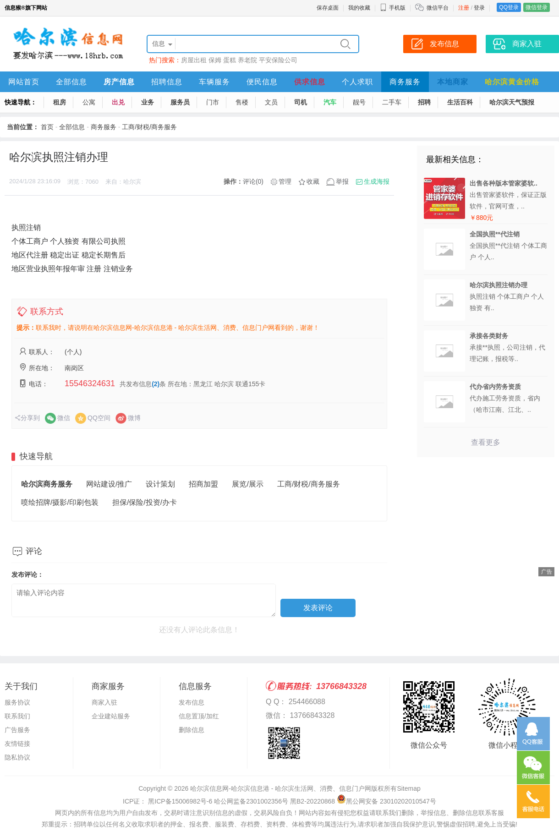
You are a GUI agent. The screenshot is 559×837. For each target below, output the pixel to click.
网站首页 (23, 82)
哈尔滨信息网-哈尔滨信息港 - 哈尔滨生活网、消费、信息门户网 (280, 788)
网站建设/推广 (109, 484)
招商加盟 (203, 484)
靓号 (359, 102)
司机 (300, 102)
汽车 (329, 102)
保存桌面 (328, 8)
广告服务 (17, 729)
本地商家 (452, 82)
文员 (271, 102)
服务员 (180, 102)
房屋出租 (194, 60)
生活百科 (460, 102)
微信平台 (438, 8)
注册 (463, 8)
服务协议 (17, 702)
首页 (47, 127)
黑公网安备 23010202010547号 (386, 801)
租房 (59, 102)
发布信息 (191, 702)
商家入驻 (104, 702)
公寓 (88, 102)
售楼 (242, 102)
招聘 (424, 102)
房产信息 (119, 82)
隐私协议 (17, 757)
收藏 (313, 181)
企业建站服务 (111, 716)
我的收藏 (359, 8)
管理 (285, 181)
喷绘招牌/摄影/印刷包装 (60, 502)
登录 (479, 8)
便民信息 (262, 82)
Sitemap (408, 788)
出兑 (118, 102)
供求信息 (309, 82)
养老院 (247, 60)
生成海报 (376, 181)
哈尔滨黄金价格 (512, 82)
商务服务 (405, 82)
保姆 (214, 60)
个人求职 (357, 82)
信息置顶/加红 (199, 716)
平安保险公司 (278, 60)
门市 (212, 102)
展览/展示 (247, 484)
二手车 (391, 102)
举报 (342, 181)
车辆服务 (214, 82)
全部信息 (71, 82)
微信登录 (537, 7)
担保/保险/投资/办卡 (144, 502)
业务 (147, 102)
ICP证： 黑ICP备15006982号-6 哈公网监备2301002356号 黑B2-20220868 (229, 801)
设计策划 (160, 484)
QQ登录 (509, 7)
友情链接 (17, 743)
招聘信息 (166, 82)
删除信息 (191, 729)
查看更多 (485, 442)
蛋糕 (229, 60)
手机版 (393, 8)
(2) (155, 384)
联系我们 (17, 716)
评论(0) (253, 181)
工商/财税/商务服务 (149, 127)
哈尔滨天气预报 (511, 102)
